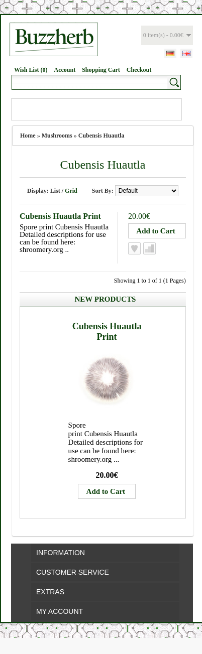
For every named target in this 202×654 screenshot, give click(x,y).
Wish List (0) (30, 69)
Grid (71, 190)
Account (64, 69)
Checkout (139, 69)
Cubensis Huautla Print (60, 216)
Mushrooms (57, 135)
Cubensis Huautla (101, 135)
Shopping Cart (101, 69)
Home (28, 135)
